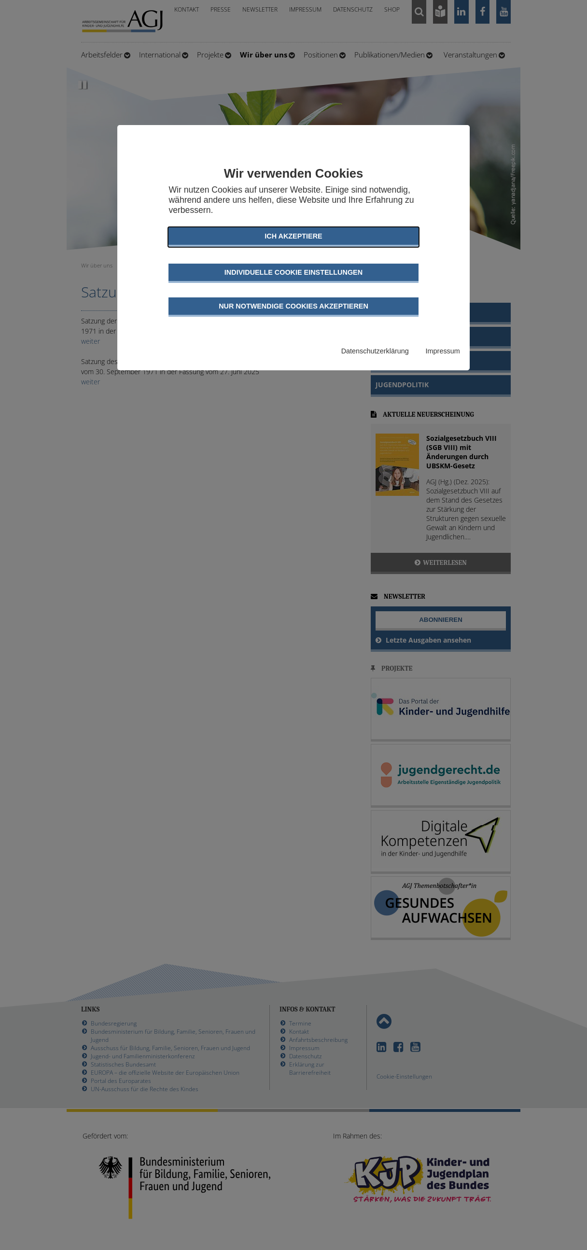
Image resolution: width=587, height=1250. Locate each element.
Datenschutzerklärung (375, 351)
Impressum (443, 351)
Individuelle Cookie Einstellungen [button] (293, 272)
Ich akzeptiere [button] (293, 236)
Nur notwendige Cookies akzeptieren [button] (293, 306)
